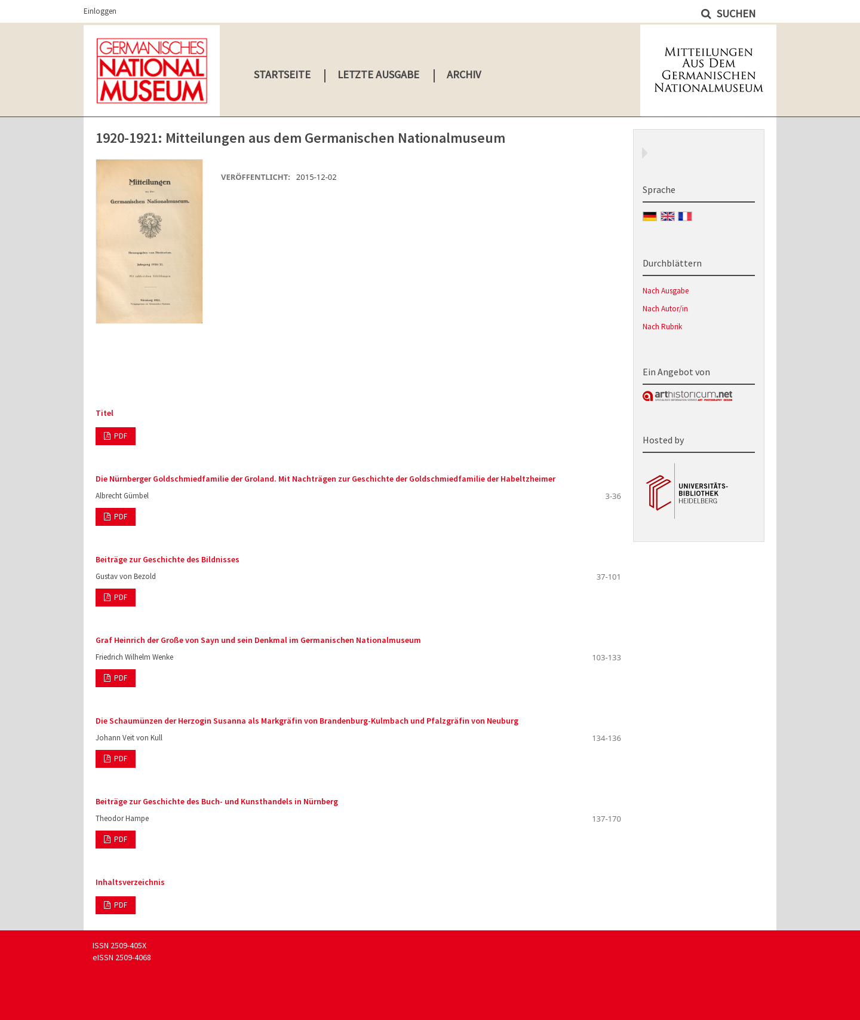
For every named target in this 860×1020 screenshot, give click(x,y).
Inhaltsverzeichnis (130, 882)
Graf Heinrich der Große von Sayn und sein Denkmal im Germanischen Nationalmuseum (258, 640)
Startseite (282, 74)
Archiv (464, 74)
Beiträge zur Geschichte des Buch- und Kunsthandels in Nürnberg (217, 801)
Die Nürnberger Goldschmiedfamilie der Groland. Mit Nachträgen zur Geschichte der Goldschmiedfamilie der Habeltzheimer (325, 478)
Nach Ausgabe (666, 291)
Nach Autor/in (665, 309)
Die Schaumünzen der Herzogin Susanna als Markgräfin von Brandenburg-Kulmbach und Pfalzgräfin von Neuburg (307, 720)
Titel (104, 413)
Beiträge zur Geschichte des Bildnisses (167, 559)
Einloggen (100, 11)
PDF (119, 436)
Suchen (734, 13)
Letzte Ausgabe (378, 74)
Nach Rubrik (662, 326)
